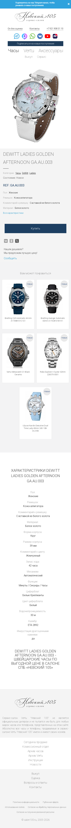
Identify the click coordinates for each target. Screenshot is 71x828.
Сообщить (10, 258)
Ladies (32, 173)
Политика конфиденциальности (26, 802)
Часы (13, 50)
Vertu (29, 50)
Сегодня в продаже (35, 742)
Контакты (35, 28)
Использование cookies (14, 807)
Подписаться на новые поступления (35, 43)
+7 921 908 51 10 (55, 28)
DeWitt (25, 173)
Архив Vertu (35, 755)
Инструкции (35, 760)
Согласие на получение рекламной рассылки (35, 812)
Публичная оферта (50, 802)
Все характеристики (13, 213)
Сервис (41, 56)
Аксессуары (51, 50)
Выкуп (29, 56)
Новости (35, 764)
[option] (35, 106)
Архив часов (36, 751)
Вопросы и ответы (35, 782)
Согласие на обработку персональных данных (47, 807)
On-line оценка (15, 28)
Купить (35, 228)
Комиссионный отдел (35, 746)
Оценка (35, 778)
